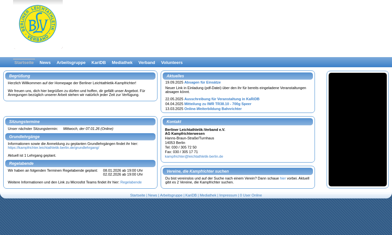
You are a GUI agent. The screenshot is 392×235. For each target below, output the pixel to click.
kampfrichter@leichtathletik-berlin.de (194, 156)
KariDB (98, 62)
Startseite (24, 62)
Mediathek (122, 62)
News (45, 62)
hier (283, 178)
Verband (147, 62)
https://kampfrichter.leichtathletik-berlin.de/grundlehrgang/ (53, 147)
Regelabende (130, 182)
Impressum (228, 195)
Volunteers (172, 62)
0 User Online (251, 195)
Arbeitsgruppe (71, 62)
